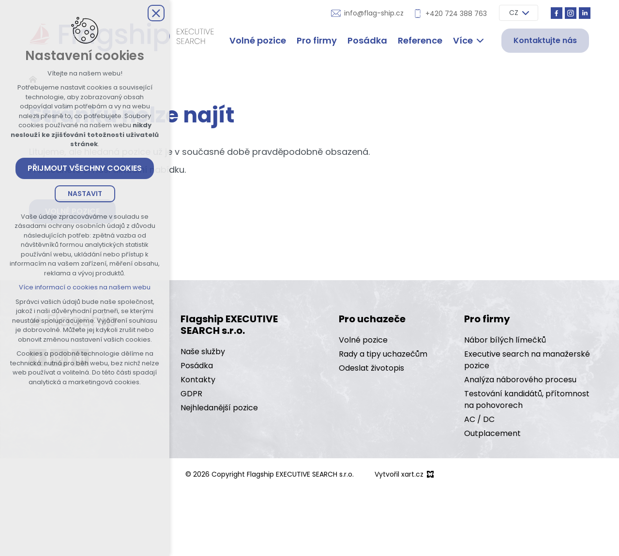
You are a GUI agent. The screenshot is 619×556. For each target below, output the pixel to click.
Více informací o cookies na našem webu (85, 287)
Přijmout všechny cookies (85, 168)
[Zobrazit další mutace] (525, 13)
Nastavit (85, 193)
